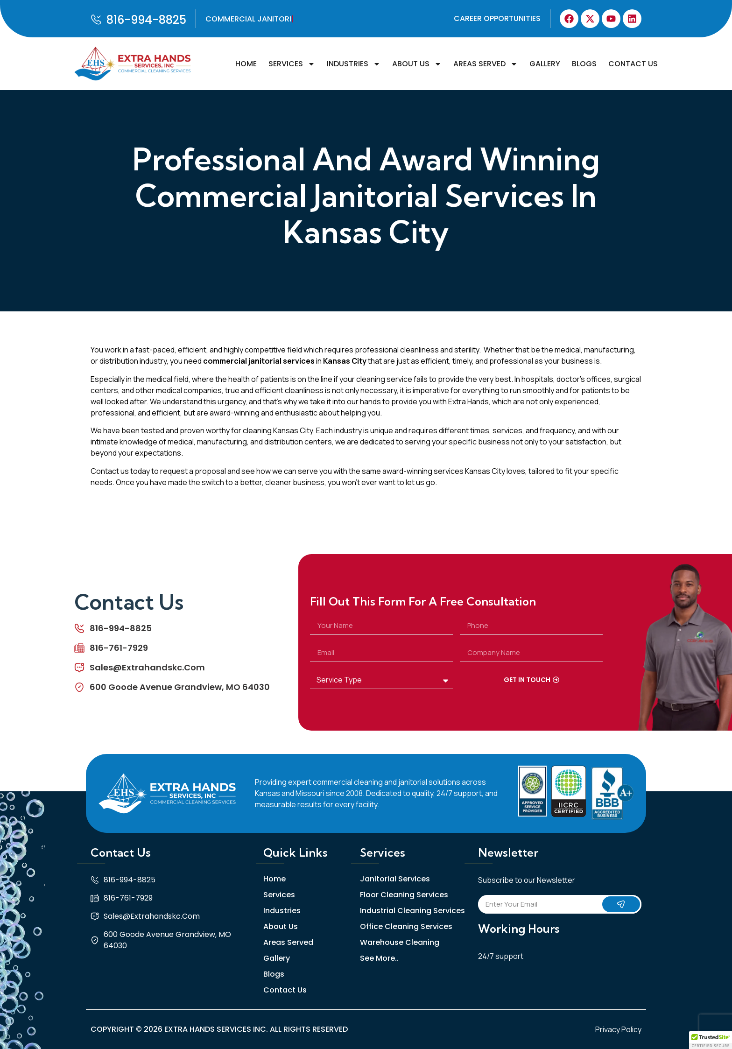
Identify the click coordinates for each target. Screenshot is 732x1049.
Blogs (584, 63)
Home (246, 63)
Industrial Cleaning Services (412, 910)
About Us (417, 64)
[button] (710, 1040)
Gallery (544, 63)
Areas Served (485, 64)
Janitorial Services (395, 879)
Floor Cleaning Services (404, 895)
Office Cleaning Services (406, 926)
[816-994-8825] (96, 19)
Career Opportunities (497, 18)
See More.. (379, 958)
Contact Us (633, 63)
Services (291, 64)
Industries (353, 64)
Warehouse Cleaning (399, 942)
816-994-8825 (146, 20)
